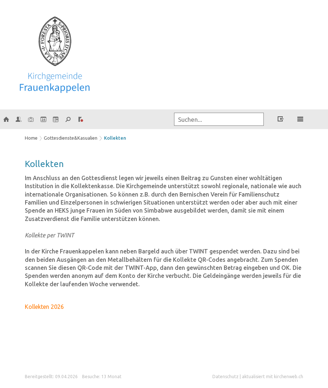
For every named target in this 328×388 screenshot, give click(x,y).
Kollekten (115, 137)
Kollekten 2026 (44, 306)
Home (31, 137)
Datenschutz (225, 376)
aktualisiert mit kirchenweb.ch (272, 376)
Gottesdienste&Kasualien (70, 137)
